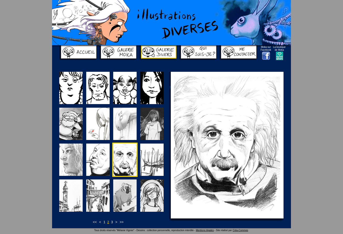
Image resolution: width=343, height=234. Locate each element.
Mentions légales (205, 230)
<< (95, 222)
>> (121, 222)
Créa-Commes (240, 230)
